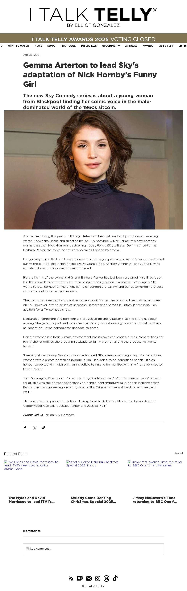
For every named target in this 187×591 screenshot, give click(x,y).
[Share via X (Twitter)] (34, 427)
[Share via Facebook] (25, 427)
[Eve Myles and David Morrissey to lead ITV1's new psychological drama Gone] (31, 475)
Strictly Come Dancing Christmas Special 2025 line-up (92, 499)
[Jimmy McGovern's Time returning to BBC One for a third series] (155, 475)
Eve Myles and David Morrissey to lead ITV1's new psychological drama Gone (31, 499)
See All (178, 453)
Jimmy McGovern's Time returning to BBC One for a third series (155, 499)
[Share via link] (43, 427)
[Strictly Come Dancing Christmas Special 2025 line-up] (93, 475)
